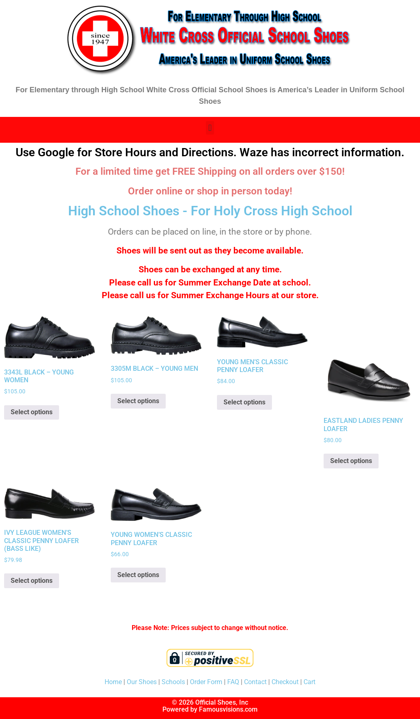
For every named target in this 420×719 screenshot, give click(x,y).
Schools (173, 682)
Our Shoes (142, 682)
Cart (309, 682)
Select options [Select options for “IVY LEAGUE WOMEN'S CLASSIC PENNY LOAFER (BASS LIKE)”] (31, 580)
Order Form (206, 682)
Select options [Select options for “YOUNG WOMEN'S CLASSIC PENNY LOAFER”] (138, 575)
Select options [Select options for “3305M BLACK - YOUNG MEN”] (138, 401)
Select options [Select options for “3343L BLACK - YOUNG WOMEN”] (31, 412)
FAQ (233, 682)
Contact (255, 682)
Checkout (285, 682)
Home (113, 682)
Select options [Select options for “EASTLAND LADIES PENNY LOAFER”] (351, 461)
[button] (210, 128)
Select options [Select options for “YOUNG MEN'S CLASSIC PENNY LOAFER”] (244, 402)
